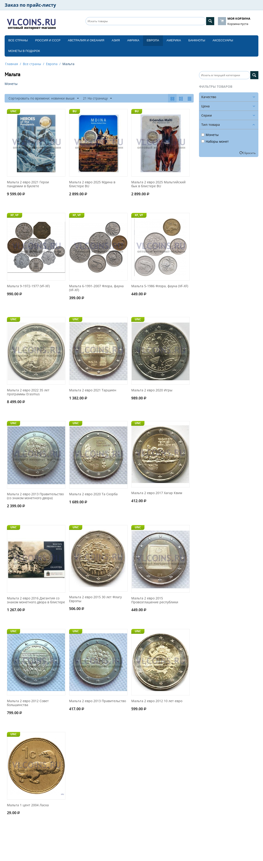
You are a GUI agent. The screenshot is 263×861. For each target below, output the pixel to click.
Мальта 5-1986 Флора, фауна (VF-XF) (159, 286)
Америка (174, 40)
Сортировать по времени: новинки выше (44, 98)
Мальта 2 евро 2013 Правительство (97, 701)
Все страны (18, 40)
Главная (11, 64)
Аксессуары (223, 40)
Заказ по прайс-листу (30, 5)
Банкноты (196, 40)
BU (74, 111)
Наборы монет (215, 141)
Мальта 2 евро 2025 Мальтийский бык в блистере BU (158, 184)
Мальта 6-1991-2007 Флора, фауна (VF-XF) (96, 288)
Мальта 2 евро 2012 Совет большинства (28, 703)
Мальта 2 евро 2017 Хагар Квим (156, 493)
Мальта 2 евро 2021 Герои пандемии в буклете (28, 184)
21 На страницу (97, 98)
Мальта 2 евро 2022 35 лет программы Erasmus (28, 392)
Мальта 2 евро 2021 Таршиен (92, 390)
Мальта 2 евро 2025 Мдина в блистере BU (92, 184)
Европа (153, 40)
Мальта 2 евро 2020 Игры (151, 390)
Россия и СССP (47, 40)
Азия (116, 40)
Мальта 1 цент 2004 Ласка (28, 805)
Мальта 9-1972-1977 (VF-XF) (28, 286)
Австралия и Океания (86, 40)
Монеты (210, 135)
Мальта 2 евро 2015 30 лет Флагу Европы (95, 599)
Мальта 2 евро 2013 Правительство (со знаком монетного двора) (35, 496)
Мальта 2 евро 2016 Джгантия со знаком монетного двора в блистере (36, 600)
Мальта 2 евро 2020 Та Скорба (93, 494)
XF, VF (14, 215)
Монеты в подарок (24, 51)
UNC (13, 111)
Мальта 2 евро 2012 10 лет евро (156, 701)
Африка (133, 40)
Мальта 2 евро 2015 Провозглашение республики (154, 600)
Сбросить (249, 153)
